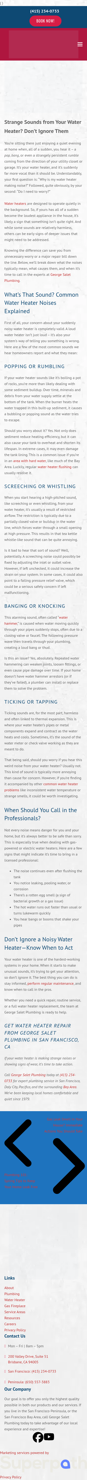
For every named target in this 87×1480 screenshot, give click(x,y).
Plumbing (12, 1293)
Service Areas (14, 1311)
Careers (10, 1324)
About (9, 1287)
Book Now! (45, 21)
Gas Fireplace (15, 1305)
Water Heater (14, 1299)
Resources (12, 1318)
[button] (80, 44)
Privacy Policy (15, 1330)
